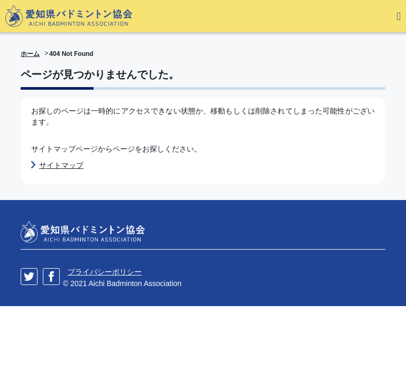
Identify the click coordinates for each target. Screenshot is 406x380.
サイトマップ (61, 165)
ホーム (30, 54)
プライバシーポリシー (105, 272)
